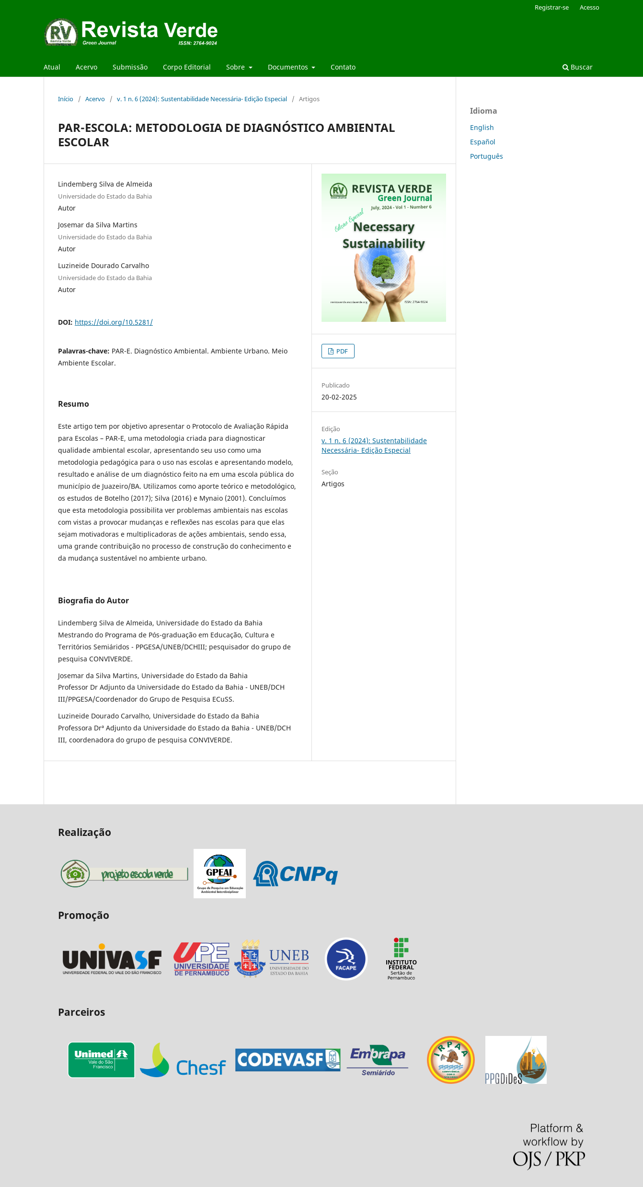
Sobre (236, 66)
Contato (343, 66)
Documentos (289, 66)
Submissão (130, 66)
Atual (52, 66)
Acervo (86, 66)
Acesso (589, 7)
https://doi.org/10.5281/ (114, 322)
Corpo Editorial (187, 66)
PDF (341, 351)
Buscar (578, 66)
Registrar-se (552, 7)
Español (482, 141)
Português (486, 156)
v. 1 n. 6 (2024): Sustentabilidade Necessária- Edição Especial (202, 98)
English (482, 127)
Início (65, 98)
